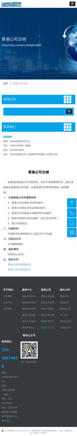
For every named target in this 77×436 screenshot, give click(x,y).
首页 (5, 83)
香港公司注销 (20, 83)
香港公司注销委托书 (19, 264)
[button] (72, 4)
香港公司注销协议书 (19, 269)
